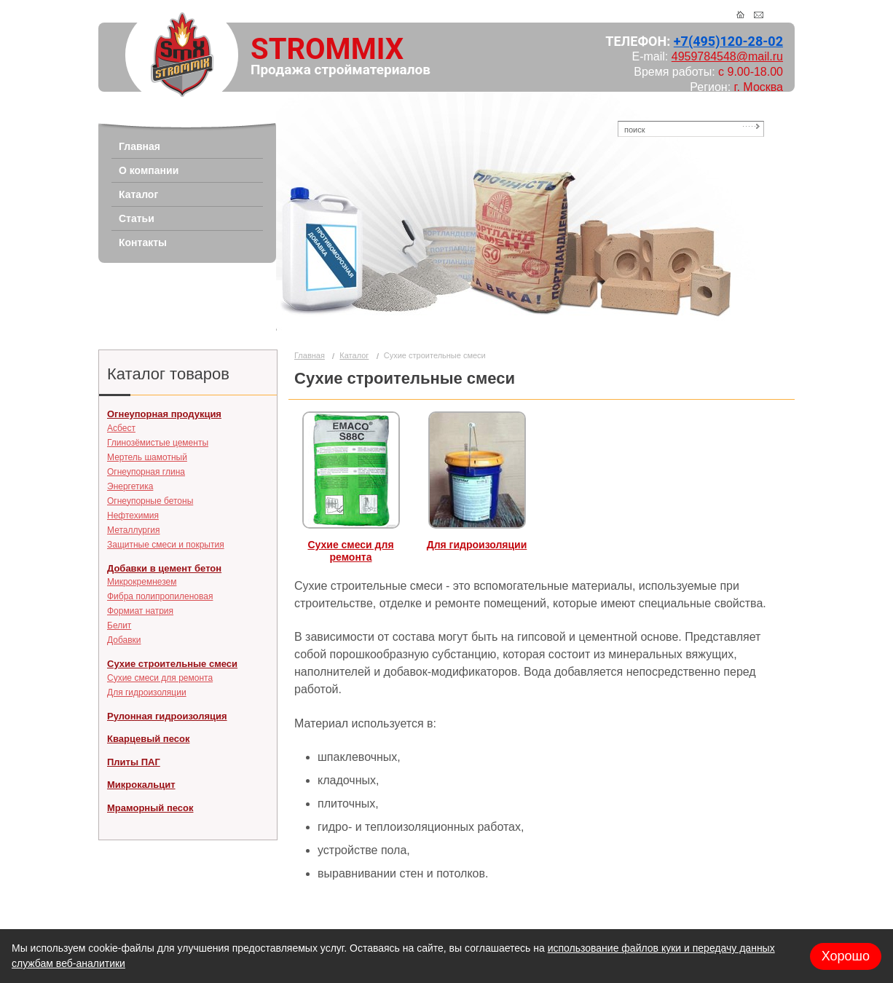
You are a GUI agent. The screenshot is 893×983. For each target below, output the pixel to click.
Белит (119, 625)
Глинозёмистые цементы (157, 443)
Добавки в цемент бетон (164, 568)
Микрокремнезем (141, 582)
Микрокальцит (141, 784)
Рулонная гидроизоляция (167, 716)
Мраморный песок (150, 807)
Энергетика (130, 486)
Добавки (124, 640)
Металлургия (133, 530)
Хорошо (846, 956)
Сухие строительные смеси (172, 663)
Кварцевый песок (148, 738)
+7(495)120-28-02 (728, 41)
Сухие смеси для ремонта (160, 678)
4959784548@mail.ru (727, 56)
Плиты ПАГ (133, 762)
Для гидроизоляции (146, 692)
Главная (309, 355)
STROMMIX (327, 49)
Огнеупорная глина (146, 472)
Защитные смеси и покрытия (165, 545)
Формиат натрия (140, 611)
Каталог (354, 355)
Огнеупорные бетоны (150, 501)
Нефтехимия (133, 515)
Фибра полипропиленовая (160, 596)
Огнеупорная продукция (164, 413)
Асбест (121, 428)
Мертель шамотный (147, 457)
